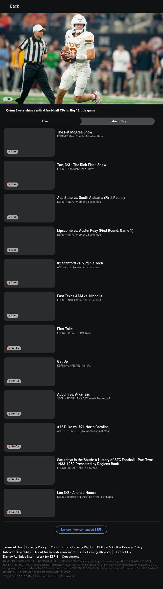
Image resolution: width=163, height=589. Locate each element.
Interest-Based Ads (17, 552)
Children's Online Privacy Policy (120, 547)
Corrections (70, 556)
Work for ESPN (47, 556)
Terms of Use (12, 547)
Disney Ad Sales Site (18, 556)
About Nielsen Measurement (55, 552)
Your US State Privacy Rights (72, 547)
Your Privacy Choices (95, 552)
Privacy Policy (36, 547)
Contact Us (122, 552)
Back (11, 6)
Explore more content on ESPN (81, 529)
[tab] (45, 121)
